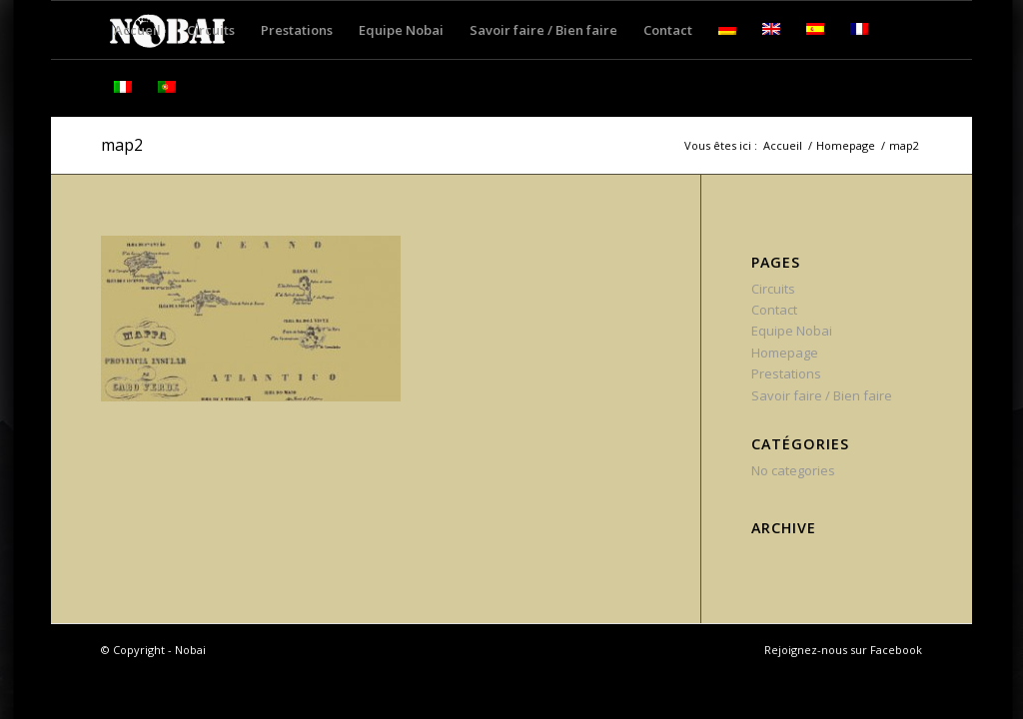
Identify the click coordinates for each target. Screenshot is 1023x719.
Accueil (782, 145)
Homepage (845, 145)
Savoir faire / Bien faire (821, 395)
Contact (774, 310)
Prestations (786, 373)
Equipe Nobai (791, 331)
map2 (122, 145)
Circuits (773, 289)
